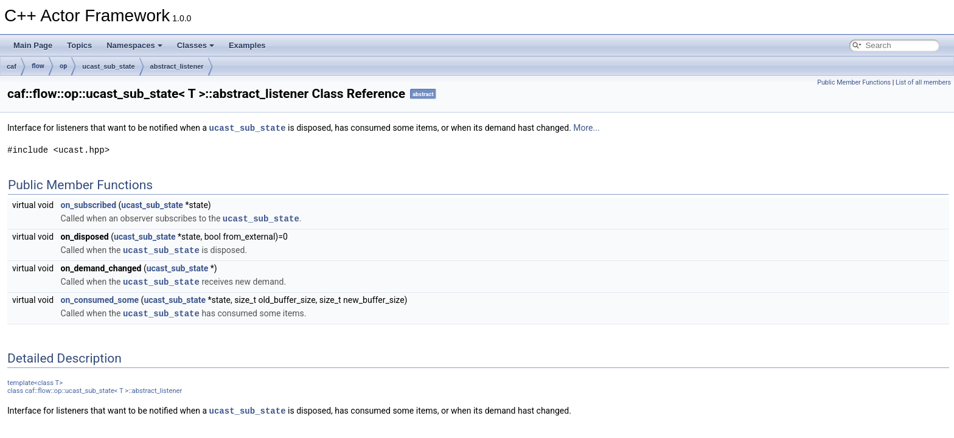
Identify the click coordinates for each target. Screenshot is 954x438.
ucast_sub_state (108, 66)
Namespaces (134, 45)
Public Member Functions (854, 82)
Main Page (32, 45)
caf (11, 66)
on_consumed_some (100, 297)
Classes (195, 45)
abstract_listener (177, 66)
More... (586, 128)
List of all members (923, 82)
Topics (79, 45)
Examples (247, 45)
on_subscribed (89, 204)
